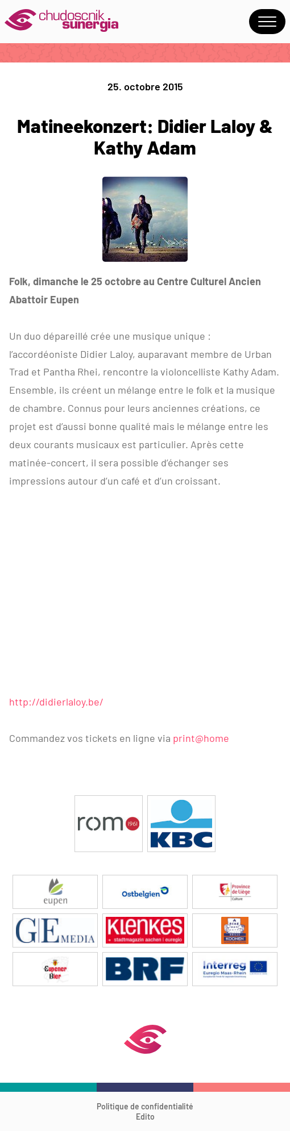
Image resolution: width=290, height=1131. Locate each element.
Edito (145, 1116)
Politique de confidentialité (145, 1106)
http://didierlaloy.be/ (56, 701)
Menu (267, 21)
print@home (200, 738)
